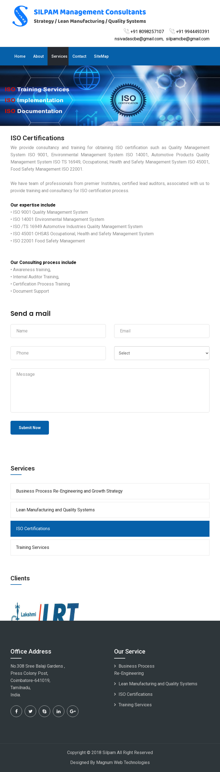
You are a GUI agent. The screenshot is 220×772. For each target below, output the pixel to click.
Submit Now (30, 427)
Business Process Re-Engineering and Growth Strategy (69, 491)
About (38, 56)
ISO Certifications (33, 528)
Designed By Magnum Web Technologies (110, 762)
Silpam (109, 752)
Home (19, 56)
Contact (79, 56)
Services (59, 56)
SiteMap (101, 56)
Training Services (32, 547)
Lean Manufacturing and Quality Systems (55, 509)
